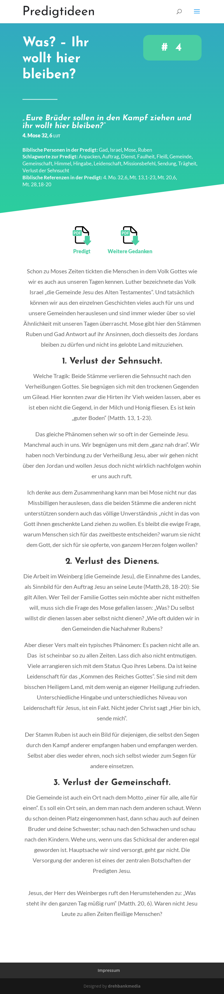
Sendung (167, 159)
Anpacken (89, 153)
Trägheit (187, 159)
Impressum (109, 970)
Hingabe (82, 159)
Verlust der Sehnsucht (45, 166)
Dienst (128, 153)
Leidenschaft (107, 159)
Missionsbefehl (139, 159)
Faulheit (146, 153)
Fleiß (162, 153)
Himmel (62, 159)
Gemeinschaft (37, 159)
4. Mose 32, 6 (41, 131)
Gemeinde (180, 153)
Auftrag (110, 153)
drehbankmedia (124, 986)
